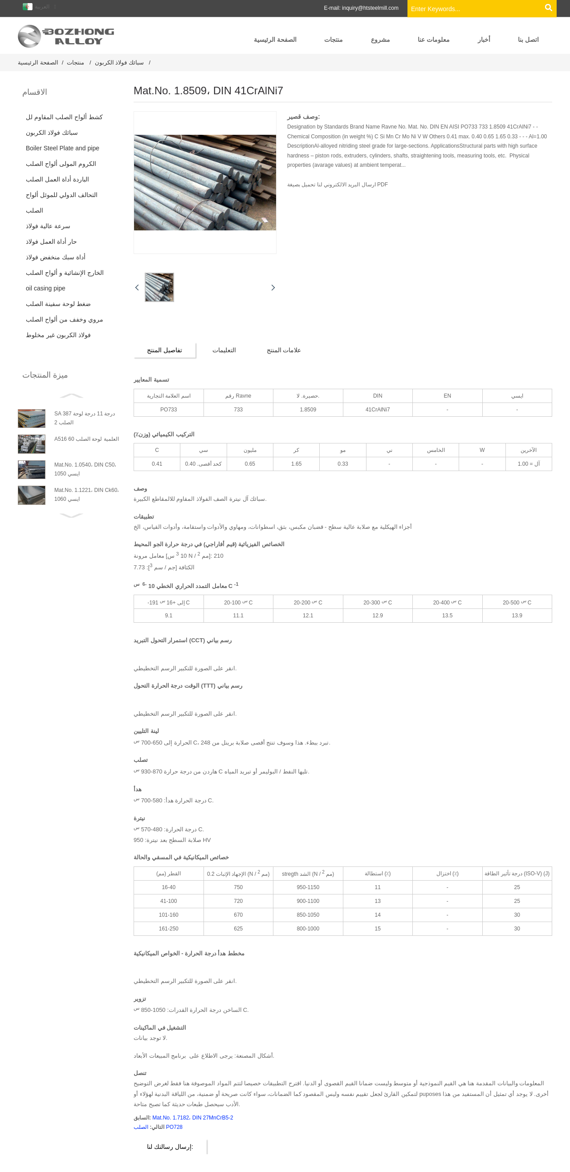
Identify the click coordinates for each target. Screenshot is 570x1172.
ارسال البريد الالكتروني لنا (345, 184)
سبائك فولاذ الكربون (119, 62)
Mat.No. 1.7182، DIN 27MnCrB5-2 (192, 1117)
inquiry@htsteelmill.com (370, 8)
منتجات (75, 62)
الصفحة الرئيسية (38, 62)
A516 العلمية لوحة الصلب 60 (86, 439)
